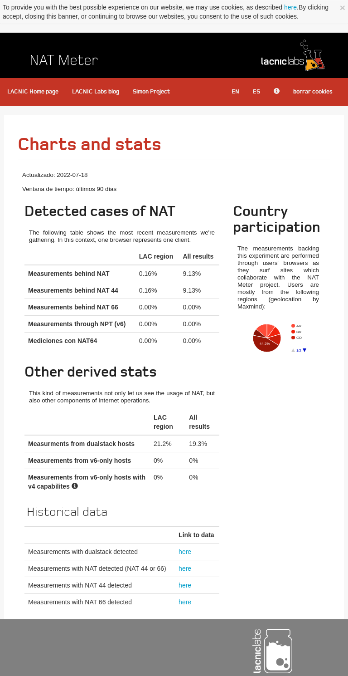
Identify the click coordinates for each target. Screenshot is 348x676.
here (290, 7)
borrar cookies (313, 92)
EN (235, 92)
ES (256, 92)
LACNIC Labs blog (95, 92)
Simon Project (151, 92)
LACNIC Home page (32, 92)
